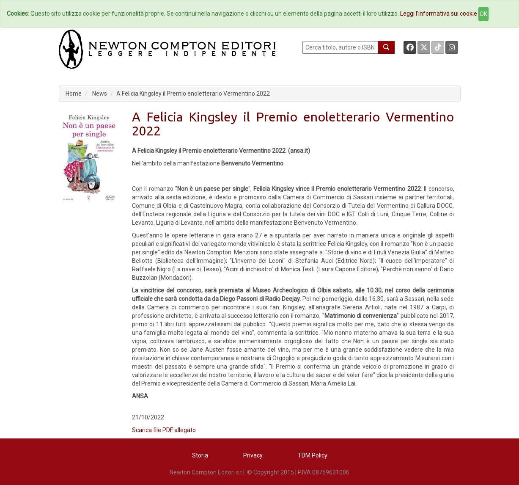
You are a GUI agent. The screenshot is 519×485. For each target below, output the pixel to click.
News (99, 93)
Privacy (253, 455)
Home (74, 93)
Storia (200, 455)
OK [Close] (483, 14)
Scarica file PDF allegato (164, 430)
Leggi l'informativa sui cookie (438, 13)
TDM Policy (312, 455)
